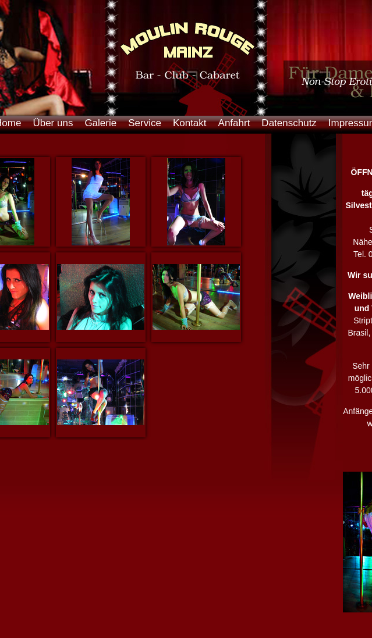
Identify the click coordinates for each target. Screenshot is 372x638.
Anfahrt (234, 123)
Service (144, 123)
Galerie (100, 123)
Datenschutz (289, 123)
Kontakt (190, 123)
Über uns (53, 123)
